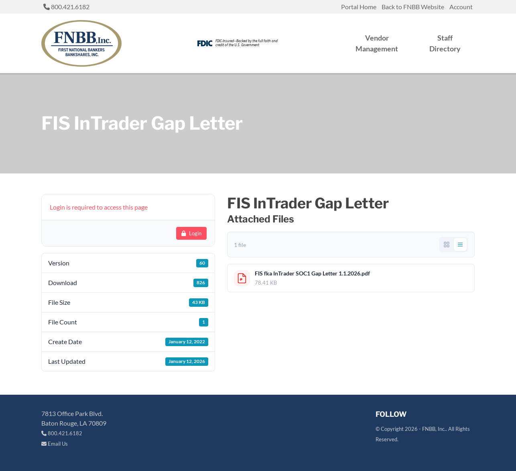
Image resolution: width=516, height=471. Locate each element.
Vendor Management (377, 43)
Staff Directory (445, 43)
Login (191, 233)
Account (461, 6)
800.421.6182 (66, 6)
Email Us (54, 443)
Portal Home (358, 6)
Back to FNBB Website (413, 6)
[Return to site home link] (81, 43)
